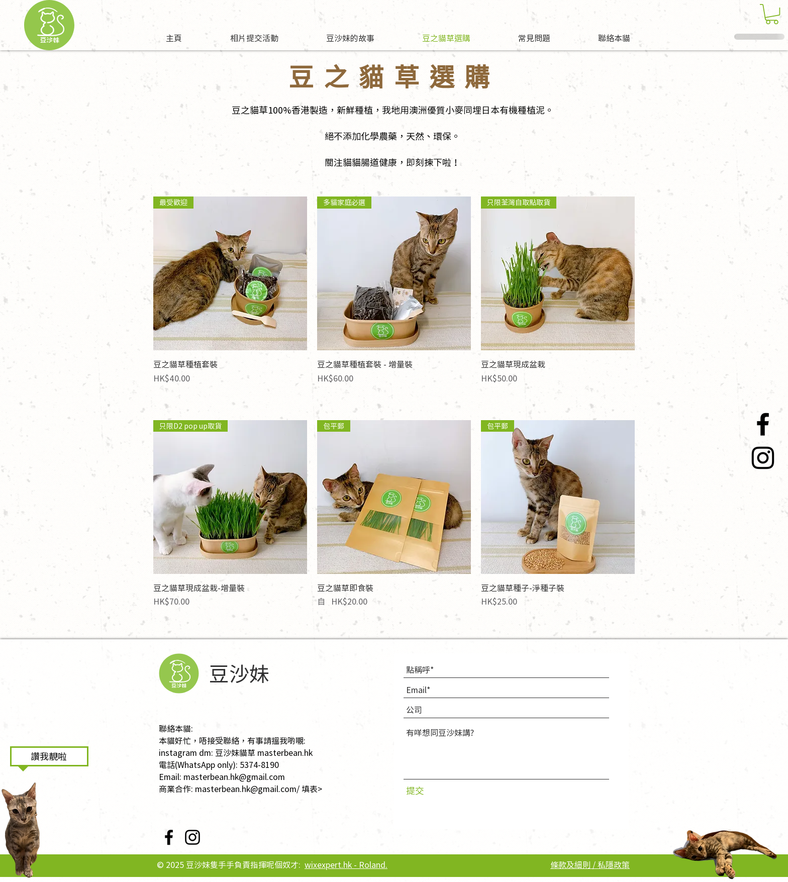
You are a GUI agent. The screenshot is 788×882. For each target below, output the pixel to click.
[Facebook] (763, 424)
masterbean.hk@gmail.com (234, 776)
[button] (772, 14)
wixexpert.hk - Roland (345, 864)
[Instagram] (763, 458)
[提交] (426, 790)
